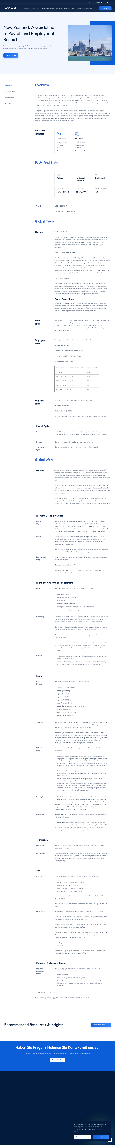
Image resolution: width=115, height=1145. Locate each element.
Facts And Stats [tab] (10, 91)
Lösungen (36, 8)
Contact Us (9, 55)
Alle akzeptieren (101, 1137)
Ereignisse (80, 8)
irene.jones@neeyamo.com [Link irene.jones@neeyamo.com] (80, 998)
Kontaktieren (105, 8)
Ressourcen (59, 8)
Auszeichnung (88, 8)
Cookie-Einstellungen (82, 1137)
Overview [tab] (9, 86)
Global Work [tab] (9, 104)
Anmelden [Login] (98, 2)
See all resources (99, 1024)
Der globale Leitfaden (48, 8)
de (107, 2)
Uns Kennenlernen (69, 8)
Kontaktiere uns (57, 1060)
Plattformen (27, 8)
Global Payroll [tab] (9, 97)
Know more (60, 151)
